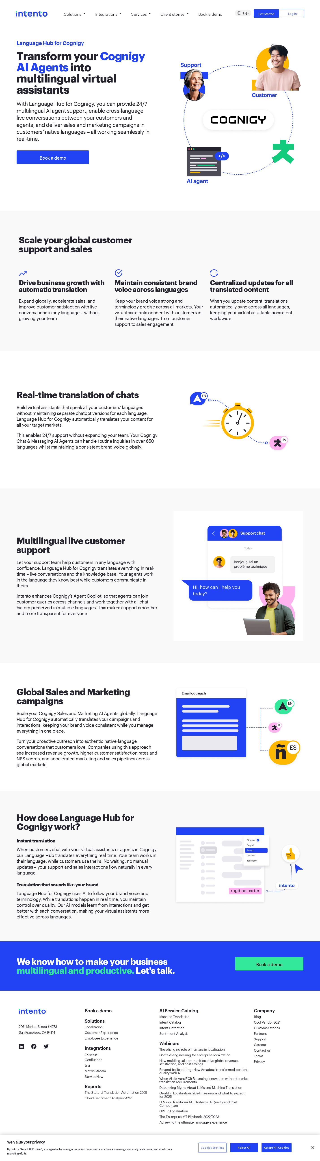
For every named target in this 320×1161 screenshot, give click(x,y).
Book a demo (210, 13)
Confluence (93, 1059)
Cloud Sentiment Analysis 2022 (108, 1097)
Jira (87, 1065)
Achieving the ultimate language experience (193, 1121)
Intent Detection (171, 1027)
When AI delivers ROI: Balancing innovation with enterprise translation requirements (203, 1079)
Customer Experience (101, 1032)
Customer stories (267, 1027)
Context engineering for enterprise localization (194, 1054)
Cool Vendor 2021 (267, 1021)
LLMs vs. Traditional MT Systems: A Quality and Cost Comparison (198, 1103)
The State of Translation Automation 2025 (116, 1092)
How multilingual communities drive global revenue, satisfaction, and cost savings (199, 1061)
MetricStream (95, 1070)
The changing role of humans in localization (192, 1049)
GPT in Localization (173, 1110)
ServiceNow (94, 1076)
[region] (160, 1148)
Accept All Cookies (276, 1147)
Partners (260, 1033)
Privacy (259, 1061)
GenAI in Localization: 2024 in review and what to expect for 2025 (202, 1094)
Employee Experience (101, 1037)
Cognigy (91, 1053)
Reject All (244, 1147)
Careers (260, 1044)
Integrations (108, 13)
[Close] (313, 1147)
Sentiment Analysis (173, 1033)
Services (141, 13)
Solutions (74, 13)
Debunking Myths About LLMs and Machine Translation (200, 1087)
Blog (257, 1016)
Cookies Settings (212, 1147)
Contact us (262, 1049)
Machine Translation (174, 1016)
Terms (258, 1055)
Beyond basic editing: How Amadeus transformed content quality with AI (203, 1070)
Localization (94, 1026)
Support (260, 1038)
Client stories (174, 13)
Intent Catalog (170, 1021)
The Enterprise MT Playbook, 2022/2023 (189, 1116)
